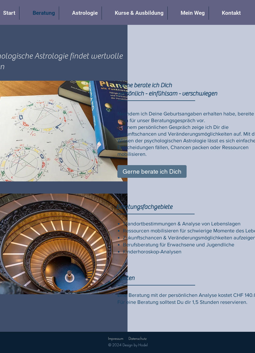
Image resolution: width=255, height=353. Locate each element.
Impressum (115, 338)
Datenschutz (138, 338)
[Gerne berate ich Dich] (152, 171)
